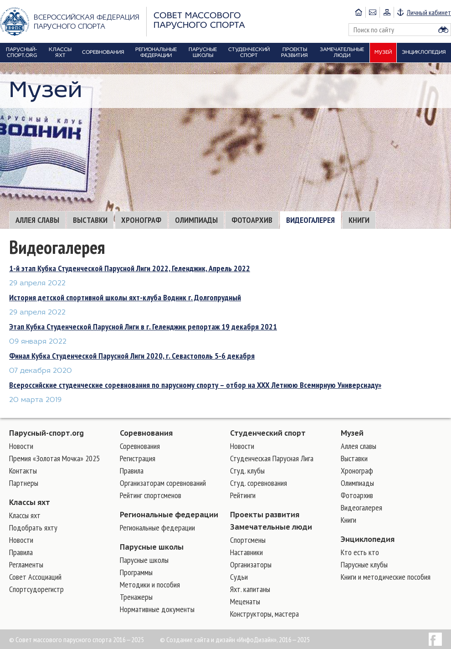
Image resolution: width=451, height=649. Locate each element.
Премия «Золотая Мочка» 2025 (54, 458)
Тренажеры (136, 597)
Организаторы (251, 564)
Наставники (246, 552)
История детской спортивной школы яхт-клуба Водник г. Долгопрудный (125, 297)
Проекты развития (264, 514)
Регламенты (26, 564)
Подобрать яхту (33, 527)
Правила (21, 552)
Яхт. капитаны (250, 589)
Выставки (90, 220)
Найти (443, 29)
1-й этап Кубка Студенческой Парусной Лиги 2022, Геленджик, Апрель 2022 (129, 268)
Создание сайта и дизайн (200, 639)
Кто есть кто (360, 552)
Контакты (23, 470)
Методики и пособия (150, 584)
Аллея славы (37, 220)
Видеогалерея (310, 220)
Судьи (239, 577)
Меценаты (245, 601)
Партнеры (23, 483)
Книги (358, 220)
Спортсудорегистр (36, 589)
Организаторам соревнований (163, 483)
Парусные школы (152, 546)
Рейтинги (243, 495)
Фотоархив (251, 220)
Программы (136, 572)
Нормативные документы (157, 609)
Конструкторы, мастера (264, 613)
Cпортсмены (248, 540)
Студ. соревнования (258, 483)
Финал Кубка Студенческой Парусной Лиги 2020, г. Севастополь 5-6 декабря (132, 355)
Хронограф (141, 220)
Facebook (435, 639)
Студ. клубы (247, 470)
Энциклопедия (368, 539)
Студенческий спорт (268, 433)
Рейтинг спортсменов (150, 495)
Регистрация (137, 458)
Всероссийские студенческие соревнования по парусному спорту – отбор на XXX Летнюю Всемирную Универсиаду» (195, 385)
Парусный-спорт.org (46, 433)
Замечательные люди (271, 526)
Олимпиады (196, 220)
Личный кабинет (429, 12)
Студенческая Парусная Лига (271, 458)
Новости (21, 446)
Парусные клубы (364, 564)
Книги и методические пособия (385, 577)
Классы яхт (29, 502)
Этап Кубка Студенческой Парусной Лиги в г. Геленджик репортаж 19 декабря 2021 (143, 326)
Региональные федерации (169, 514)
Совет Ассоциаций (35, 577)
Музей (352, 433)
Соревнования (146, 433)
